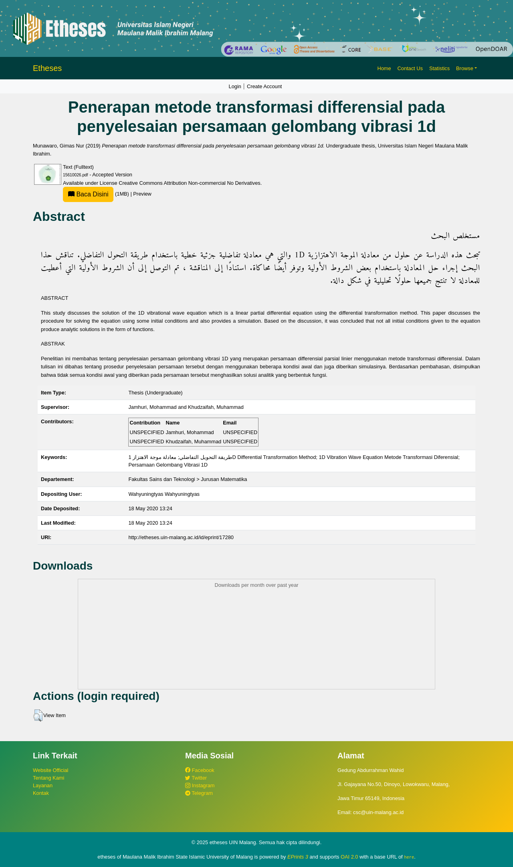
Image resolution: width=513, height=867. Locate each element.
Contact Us (410, 68)
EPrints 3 (297, 857)
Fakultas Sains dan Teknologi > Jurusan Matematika (187, 479)
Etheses (47, 68)
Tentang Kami (48, 778)
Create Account (264, 86)
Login (235, 86)
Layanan (43, 785)
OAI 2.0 (349, 857)
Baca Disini (88, 194)
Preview (142, 194)
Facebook (199, 770)
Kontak (41, 793)
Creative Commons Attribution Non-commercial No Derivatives (189, 183)
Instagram (199, 785)
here (409, 857)
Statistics (439, 68)
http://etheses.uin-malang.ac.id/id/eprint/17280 (181, 537)
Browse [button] (464, 68)
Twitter (196, 778)
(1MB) (96, 194)
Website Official (50, 770)
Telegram (199, 793)
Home (384, 68)
